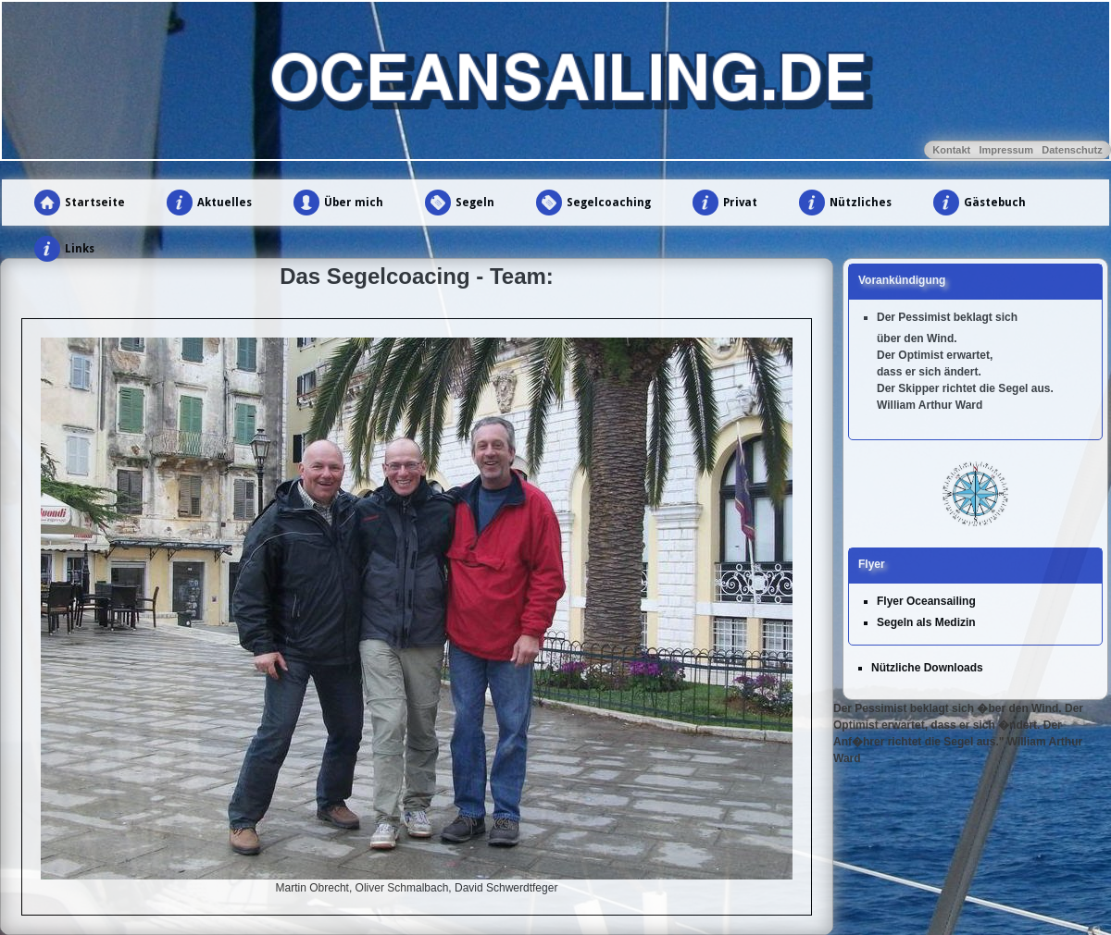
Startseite (95, 202)
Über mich (353, 202)
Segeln (475, 202)
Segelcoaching (609, 202)
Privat (740, 202)
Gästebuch (995, 202)
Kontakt (951, 149)
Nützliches (861, 202)
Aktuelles (224, 202)
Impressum (1006, 149)
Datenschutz (1072, 149)
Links (79, 248)
